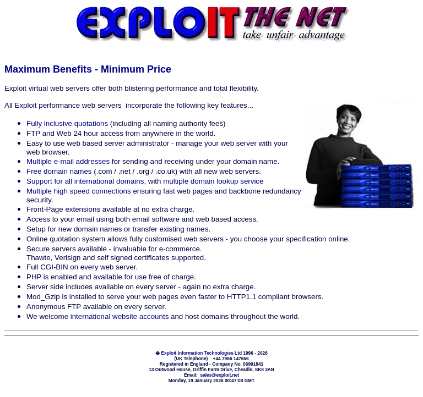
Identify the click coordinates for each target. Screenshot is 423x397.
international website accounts (119, 316)
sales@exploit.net (220, 375)
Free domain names (59, 171)
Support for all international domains (85, 181)
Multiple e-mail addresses (68, 161)
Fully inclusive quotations (67, 123)
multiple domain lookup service (213, 181)
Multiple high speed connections (78, 191)
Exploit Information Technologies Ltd (201, 353)
